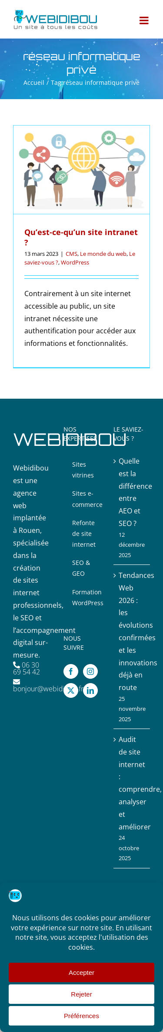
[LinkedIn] (90, 690)
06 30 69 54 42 (26, 668)
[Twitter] (70, 690)
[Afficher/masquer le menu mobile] (145, 20)
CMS (71, 254)
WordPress (75, 262)
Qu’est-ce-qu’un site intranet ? (81, 237)
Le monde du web (103, 254)
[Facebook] (70, 671)
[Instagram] (90, 671)
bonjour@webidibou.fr (48, 688)
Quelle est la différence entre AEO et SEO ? (132, 492)
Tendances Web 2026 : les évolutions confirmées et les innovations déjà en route (132, 631)
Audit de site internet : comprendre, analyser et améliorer (132, 783)
